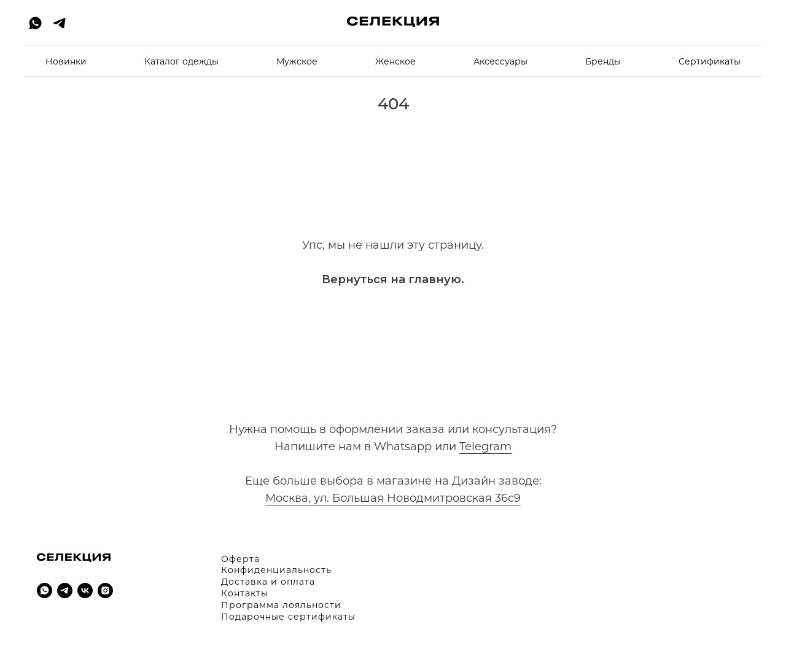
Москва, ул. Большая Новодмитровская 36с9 (393, 498)
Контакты (244, 593)
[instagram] (105, 590)
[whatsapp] (35, 23)
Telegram (485, 446)
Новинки (66, 61)
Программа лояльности (281, 604)
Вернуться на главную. (393, 279)
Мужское (296, 61)
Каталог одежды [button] (181, 61)
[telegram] (59, 23)
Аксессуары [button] (500, 61)
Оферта (240, 558)
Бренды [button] (603, 61)
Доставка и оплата (268, 581)
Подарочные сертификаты (288, 616)
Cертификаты (710, 61)
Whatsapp (403, 446)
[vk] (85, 590)
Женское (395, 61)
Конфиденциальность (276, 569)
